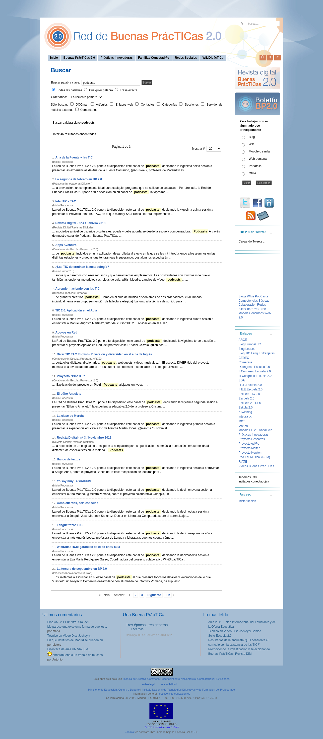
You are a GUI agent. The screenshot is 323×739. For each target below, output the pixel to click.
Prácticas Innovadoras (254, 434)
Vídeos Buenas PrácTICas (256, 466)
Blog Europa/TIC (250, 344)
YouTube (260, 309)
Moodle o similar (260, 151)
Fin (168, 595)
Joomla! (130, 731)
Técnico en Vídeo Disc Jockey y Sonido (234, 631)
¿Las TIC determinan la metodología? (82, 267)
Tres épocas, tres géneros (147, 625)
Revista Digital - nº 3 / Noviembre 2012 (84, 437)
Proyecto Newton (250, 452)
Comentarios (88, 110)
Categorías (170, 104)
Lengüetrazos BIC (70, 525)
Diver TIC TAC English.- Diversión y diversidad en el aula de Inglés (104, 354)
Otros (252, 173)
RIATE (243, 461)
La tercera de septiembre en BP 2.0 (82, 568)
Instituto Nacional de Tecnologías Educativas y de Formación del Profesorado (188, 689)
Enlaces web (124, 104)
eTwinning (245, 412)
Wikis (250, 296)
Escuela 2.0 (246, 398)
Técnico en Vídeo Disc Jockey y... (69, 635)
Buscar (147, 82)
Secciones (192, 104)
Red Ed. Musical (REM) (254, 457)
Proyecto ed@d (249, 443)
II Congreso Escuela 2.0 (255, 371)
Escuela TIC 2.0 (249, 394)
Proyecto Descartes (252, 439)
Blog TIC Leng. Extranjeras (257, 353)
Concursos (256, 313)
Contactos (148, 104)
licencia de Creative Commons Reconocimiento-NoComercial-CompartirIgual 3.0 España (176, 678)
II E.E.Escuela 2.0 (251, 389)
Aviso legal (148, 684)
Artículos (102, 104)
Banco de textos (68, 459)
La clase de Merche (71, 416)
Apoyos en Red (66, 332)
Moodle (243, 313)
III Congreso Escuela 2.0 (255, 376)
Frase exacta (128, 90)
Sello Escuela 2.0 (220, 635)
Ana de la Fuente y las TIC (74, 157)
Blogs (242, 296)
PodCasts (261, 296)
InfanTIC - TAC (65, 201)
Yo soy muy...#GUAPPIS (74, 481)
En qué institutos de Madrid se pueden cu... (76, 640)
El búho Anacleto (69, 393)
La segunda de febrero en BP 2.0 (78, 179)
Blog (252, 137)
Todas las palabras (69, 90)
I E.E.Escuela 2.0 (250, 385)
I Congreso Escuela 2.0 (254, 367)
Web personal (258, 158)
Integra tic (245, 416)
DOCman (83, 104)
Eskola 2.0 (246, 407)
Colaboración (247, 304)
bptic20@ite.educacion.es (174, 693)
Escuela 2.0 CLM (250, 403)
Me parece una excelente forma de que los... (77, 626)
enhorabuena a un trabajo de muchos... (76, 655)
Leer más (137, 629)
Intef (241, 421)
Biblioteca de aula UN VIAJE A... (69, 649)
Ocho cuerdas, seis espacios (77, 503)
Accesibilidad (169, 684)
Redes (261, 304)
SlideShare (246, 309)
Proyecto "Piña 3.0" (71, 376)
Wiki (251, 144)
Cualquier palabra (101, 90)
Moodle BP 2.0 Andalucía (256, 430)
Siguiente (154, 595)
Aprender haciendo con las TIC (77, 288)
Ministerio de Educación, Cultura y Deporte (114, 689)
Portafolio (255, 166)
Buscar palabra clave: (65, 82)
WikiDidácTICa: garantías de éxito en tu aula (88, 547)
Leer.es (243, 425)
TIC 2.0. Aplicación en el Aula (76, 310)
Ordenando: (59, 97)
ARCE (243, 340)
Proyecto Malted (250, 448)
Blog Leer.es (247, 349)
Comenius (245, 362)
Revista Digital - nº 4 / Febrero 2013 (80, 223)
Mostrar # (199, 148)
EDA (242, 380)
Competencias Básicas (254, 300)
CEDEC (244, 358)
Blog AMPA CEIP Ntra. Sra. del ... (69, 622)
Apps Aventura (65, 245)
